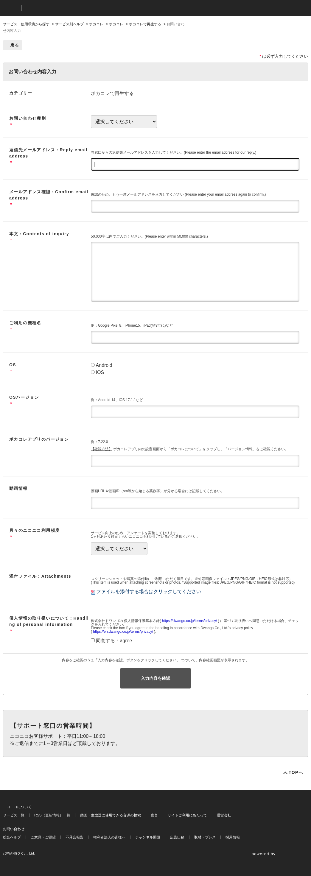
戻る (14, 45)
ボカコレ (96, 24)
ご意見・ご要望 (43, 837)
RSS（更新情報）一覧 (52, 815)
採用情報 (233, 837)
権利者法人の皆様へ (109, 837)
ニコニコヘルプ (57, 8)
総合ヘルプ (12, 837)
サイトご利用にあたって (187, 815)
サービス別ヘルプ (69, 24)
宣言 (154, 815)
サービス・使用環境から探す (26, 24)
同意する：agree (114, 640)
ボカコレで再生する (145, 24)
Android (104, 365)
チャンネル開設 (147, 837)
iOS (100, 372)
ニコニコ (11, 8)
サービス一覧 (13, 815)
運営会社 (224, 815)
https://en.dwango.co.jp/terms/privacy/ (123, 631)
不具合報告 (74, 837)
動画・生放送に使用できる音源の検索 (110, 815)
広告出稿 (177, 837)
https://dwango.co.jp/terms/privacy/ (189, 621)
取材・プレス (205, 837)
